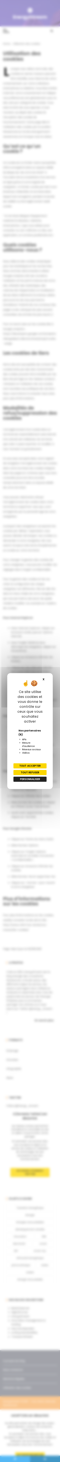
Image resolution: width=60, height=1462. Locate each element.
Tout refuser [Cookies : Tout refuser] (30, 772)
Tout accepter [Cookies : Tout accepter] (30, 766)
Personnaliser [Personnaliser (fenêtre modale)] (30, 779)
